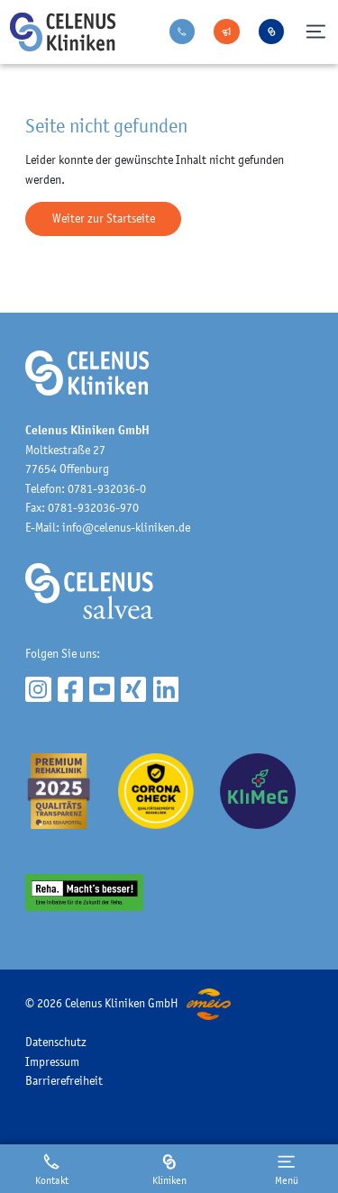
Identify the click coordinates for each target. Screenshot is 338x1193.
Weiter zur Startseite (103, 218)
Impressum (52, 1061)
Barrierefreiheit (64, 1080)
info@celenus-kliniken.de (126, 527)
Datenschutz (56, 1041)
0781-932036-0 (107, 488)
